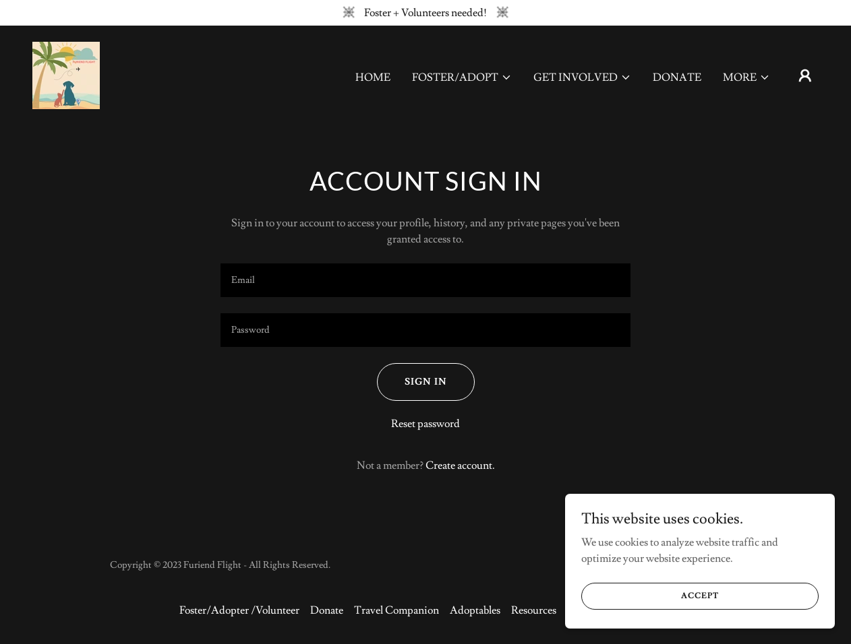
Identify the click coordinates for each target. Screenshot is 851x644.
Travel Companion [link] (396, 610)
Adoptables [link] (475, 610)
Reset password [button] (425, 423)
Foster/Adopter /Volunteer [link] (239, 610)
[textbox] (425, 280)
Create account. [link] (460, 465)
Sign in (426, 382)
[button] (462, 77)
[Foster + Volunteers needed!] (425, 13)
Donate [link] (677, 77)
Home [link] (372, 77)
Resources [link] (533, 610)
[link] (66, 72)
